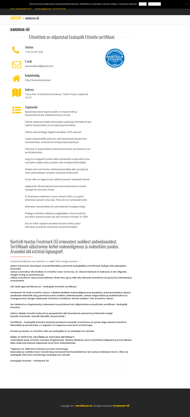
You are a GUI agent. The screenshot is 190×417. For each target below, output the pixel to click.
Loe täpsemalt (154, 4)
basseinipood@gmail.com (39, 66)
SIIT (80, 261)
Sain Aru (142, 4)
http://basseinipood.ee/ (38, 80)
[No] (186, 4)
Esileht (16, 17)
